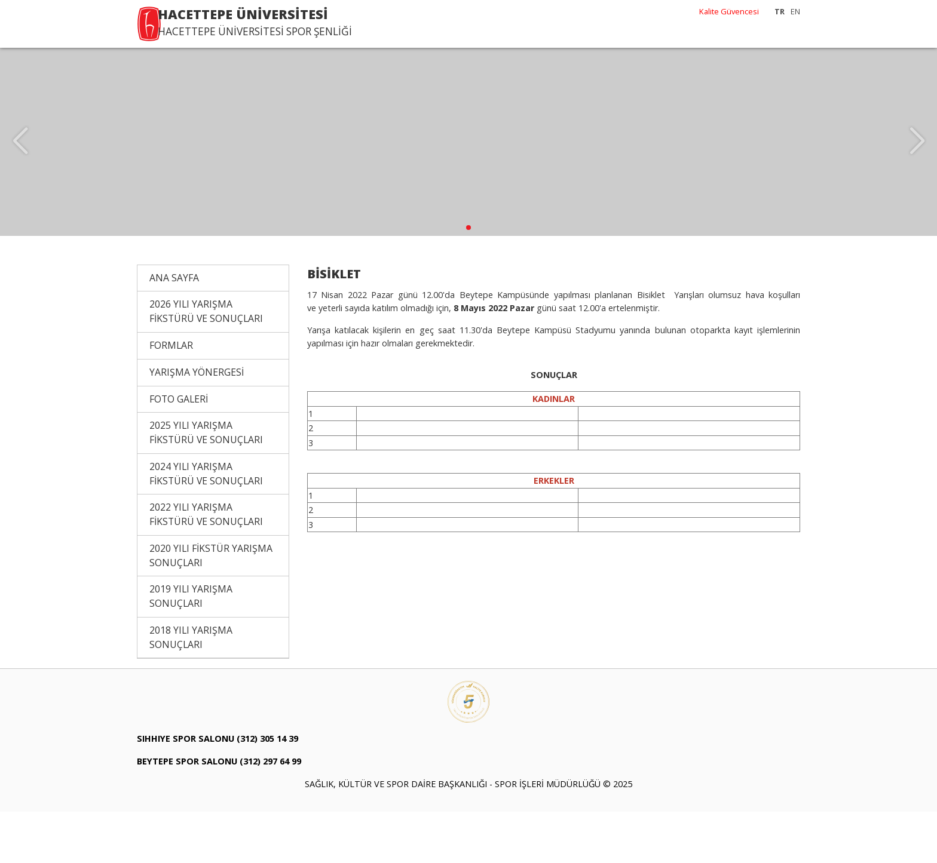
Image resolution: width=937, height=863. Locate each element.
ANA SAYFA (174, 328)
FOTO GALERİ (178, 449)
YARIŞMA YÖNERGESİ (196, 422)
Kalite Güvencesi (729, 11)
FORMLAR (171, 396)
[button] (468, 278)
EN (795, 11)
